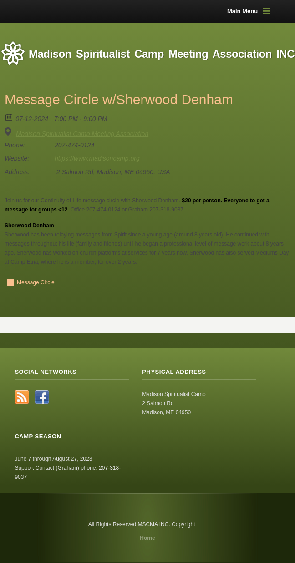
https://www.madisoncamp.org (97, 158)
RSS (22, 397)
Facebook (42, 397)
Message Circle (36, 282)
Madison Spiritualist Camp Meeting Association (82, 133)
